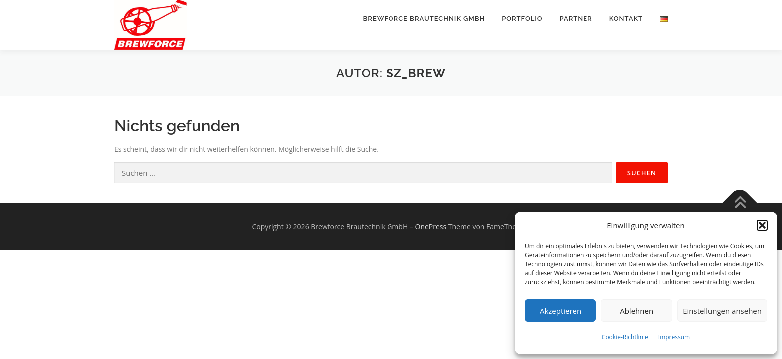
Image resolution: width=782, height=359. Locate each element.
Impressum (674, 337)
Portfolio (522, 18)
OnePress (431, 226)
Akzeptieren (560, 311)
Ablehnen (636, 311)
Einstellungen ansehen (722, 311)
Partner (576, 18)
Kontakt (626, 18)
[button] (762, 225)
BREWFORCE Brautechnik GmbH (424, 18)
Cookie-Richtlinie (625, 337)
